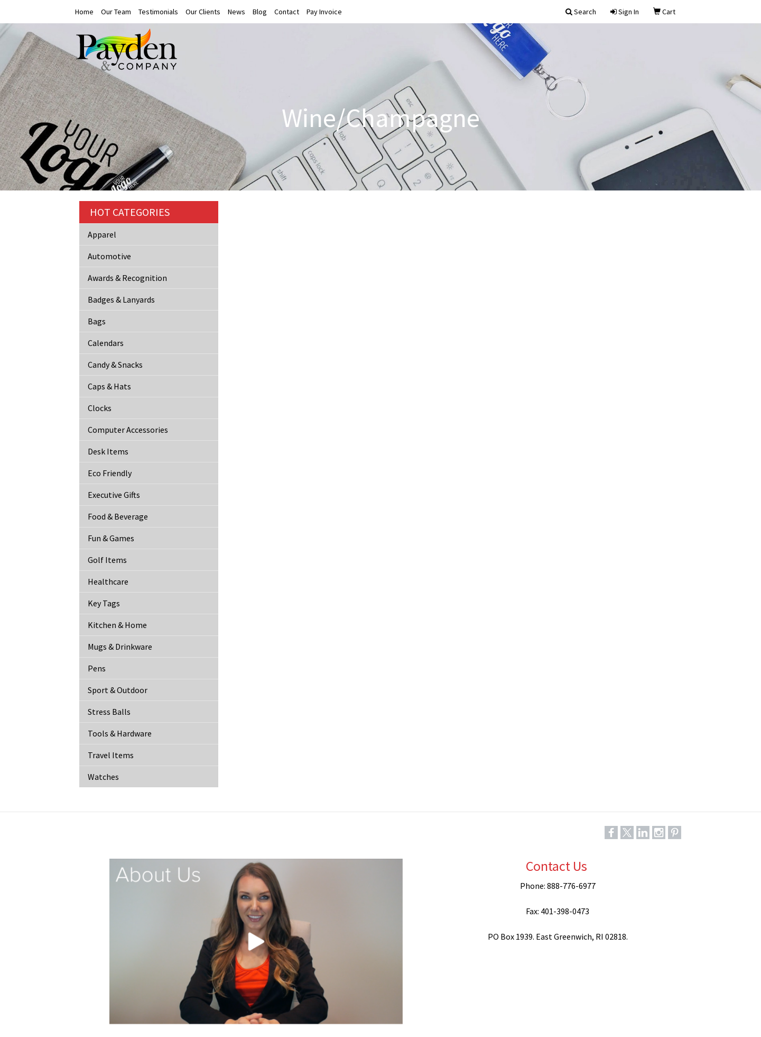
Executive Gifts (114, 494)
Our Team (116, 11)
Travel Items (111, 755)
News (236, 11)
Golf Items (107, 559)
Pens (97, 668)
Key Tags (104, 603)
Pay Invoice (324, 11)
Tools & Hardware (120, 733)
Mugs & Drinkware (120, 646)
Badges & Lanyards (121, 299)
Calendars (106, 343)
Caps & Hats (109, 386)
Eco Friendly (110, 473)
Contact (286, 11)
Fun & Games (111, 538)
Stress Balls (109, 711)
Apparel (102, 234)
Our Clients (202, 11)
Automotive (109, 256)
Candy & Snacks (115, 364)
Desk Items (108, 451)
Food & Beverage (118, 516)
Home (84, 11)
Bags (97, 321)
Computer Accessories (128, 429)
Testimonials (158, 11)
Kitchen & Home (117, 625)
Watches (103, 776)
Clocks (100, 408)
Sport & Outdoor (117, 690)
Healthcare (108, 581)
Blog (260, 11)
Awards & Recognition (127, 277)
